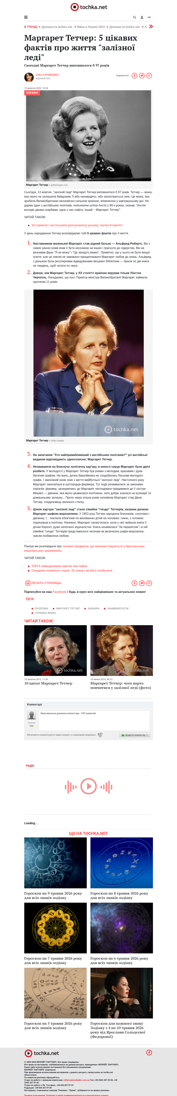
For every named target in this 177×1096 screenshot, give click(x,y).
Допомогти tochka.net (57, 27)
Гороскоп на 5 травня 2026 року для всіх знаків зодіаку (53, 1025)
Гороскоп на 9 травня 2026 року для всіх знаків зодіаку (53, 895)
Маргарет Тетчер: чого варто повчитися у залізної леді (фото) (120, 685)
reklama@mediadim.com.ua (76, 1080)
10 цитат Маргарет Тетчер (48, 683)
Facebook (60, 591)
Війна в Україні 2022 (91, 27)
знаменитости (117, 608)
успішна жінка (45, 612)
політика (41, 608)
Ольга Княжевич (47, 74)
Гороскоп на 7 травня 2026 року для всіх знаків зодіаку (53, 960)
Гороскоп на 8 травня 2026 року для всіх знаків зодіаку (119, 895)
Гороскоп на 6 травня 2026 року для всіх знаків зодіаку (119, 960)
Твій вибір (32, 93)
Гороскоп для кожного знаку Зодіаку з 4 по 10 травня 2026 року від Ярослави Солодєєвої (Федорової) (117, 1030)
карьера (93, 608)
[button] (142, 17)
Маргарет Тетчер (68, 608)
